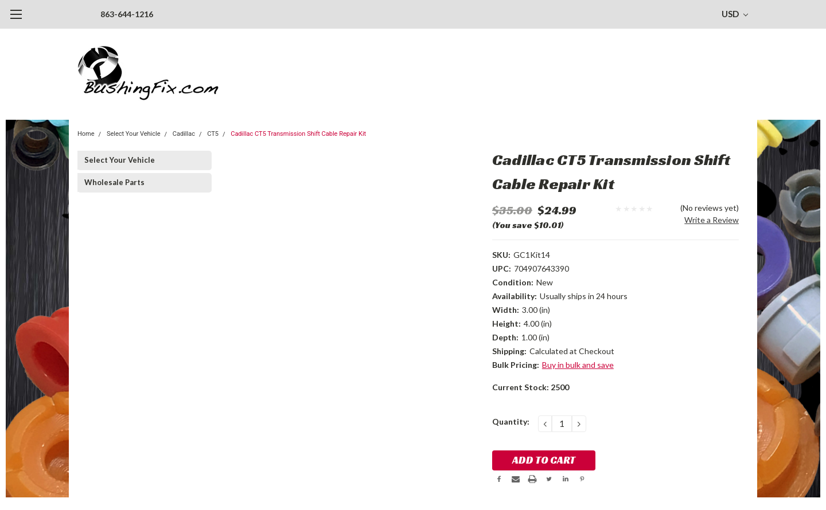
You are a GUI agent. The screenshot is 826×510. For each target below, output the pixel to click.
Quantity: (510, 421)
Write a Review (711, 220)
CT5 (213, 134)
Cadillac (184, 134)
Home (86, 134)
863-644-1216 (126, 14)
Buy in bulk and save (578, 365)
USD (735, 14)
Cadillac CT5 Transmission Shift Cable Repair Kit (298, 134)
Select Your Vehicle (134, 134)
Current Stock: (530, 387)
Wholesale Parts (114, 182)
